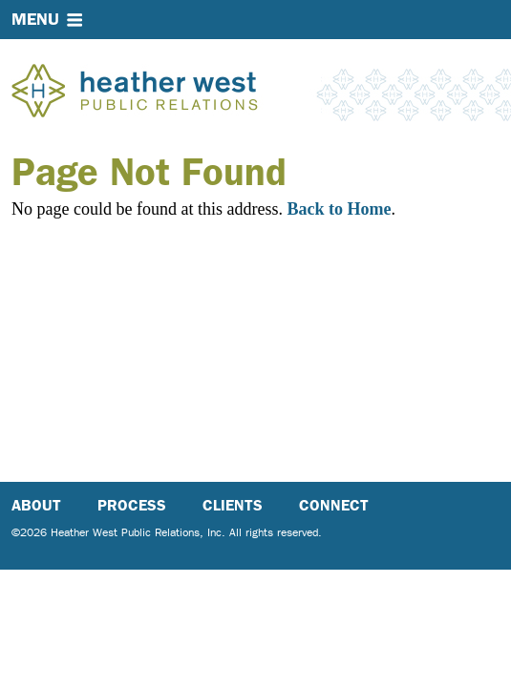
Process (131, 505)
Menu (35, 19)
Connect (334, 505)
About (36, 505)
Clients (232, 505)
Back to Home (339, 209)
